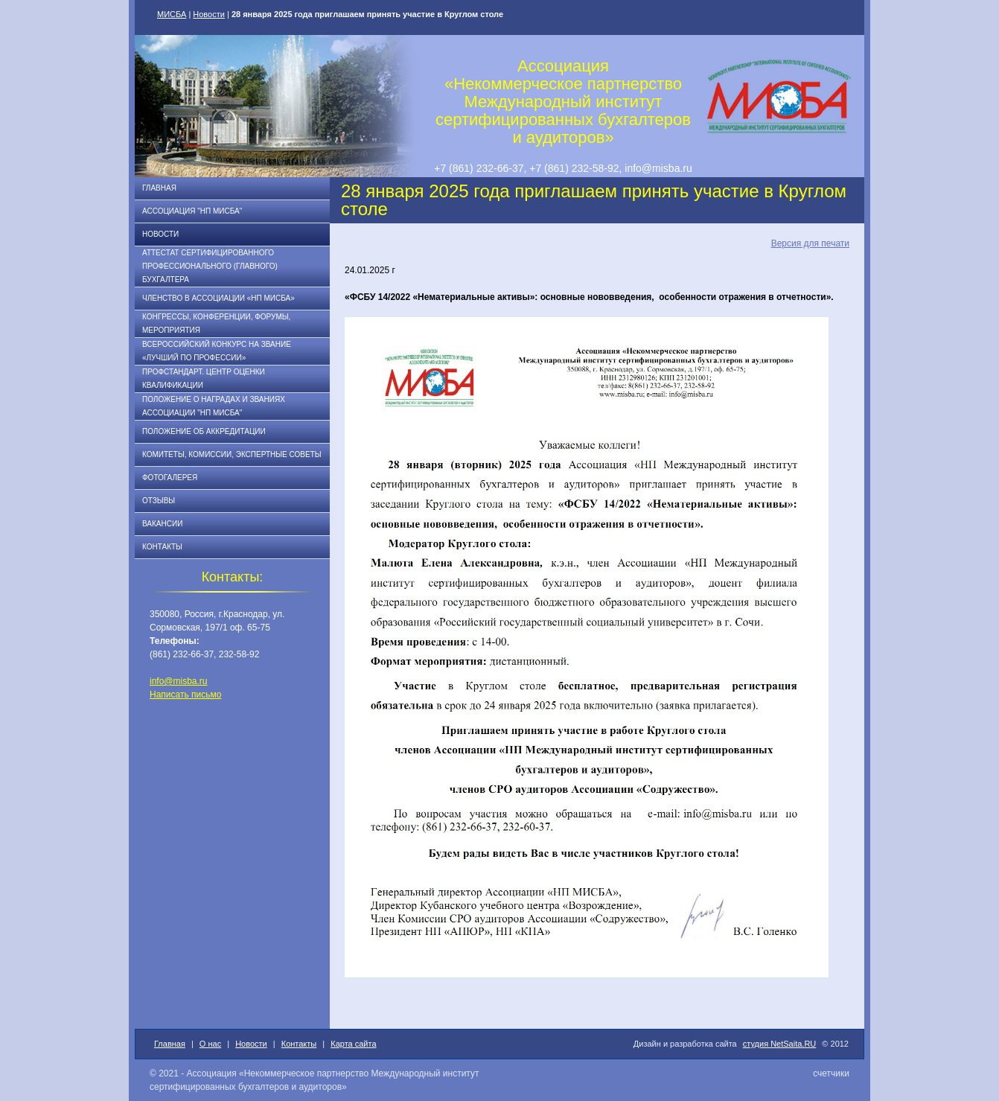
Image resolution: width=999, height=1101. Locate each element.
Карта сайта (353, 1043)
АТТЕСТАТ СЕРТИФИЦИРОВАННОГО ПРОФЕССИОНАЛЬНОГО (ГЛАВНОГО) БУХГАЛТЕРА (210, 266)
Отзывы (158, 501)
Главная (159, 188)
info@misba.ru (179, 681)
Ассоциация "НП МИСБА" (192, 211)
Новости (209, 14)
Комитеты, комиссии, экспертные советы (232, 454)
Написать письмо (185, 694)
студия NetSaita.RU (780, 1043)
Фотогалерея (169, 477)
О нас (210, 1043)
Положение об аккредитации (204, 431)
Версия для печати (810, 243)
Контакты (162, 547)
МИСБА (171, 14)
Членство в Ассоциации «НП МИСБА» (218, 298)
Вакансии (162, 524)
